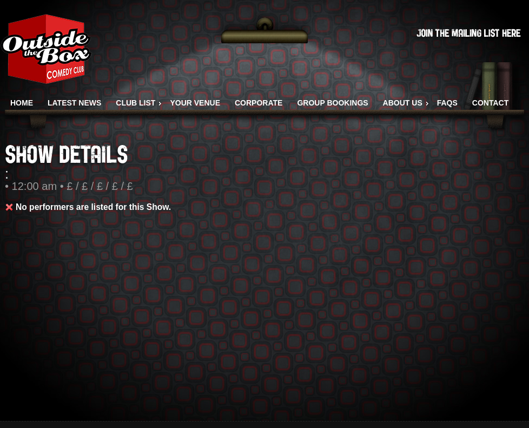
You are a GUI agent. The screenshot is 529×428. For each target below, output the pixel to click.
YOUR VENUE (195, 102)
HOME (21, 102)
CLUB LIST (135, 102)
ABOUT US (402, 102)
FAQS (447, 102)
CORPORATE (258, 102)
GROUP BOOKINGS (332, 102)
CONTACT (490, 102)
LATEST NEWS (74, 102)
